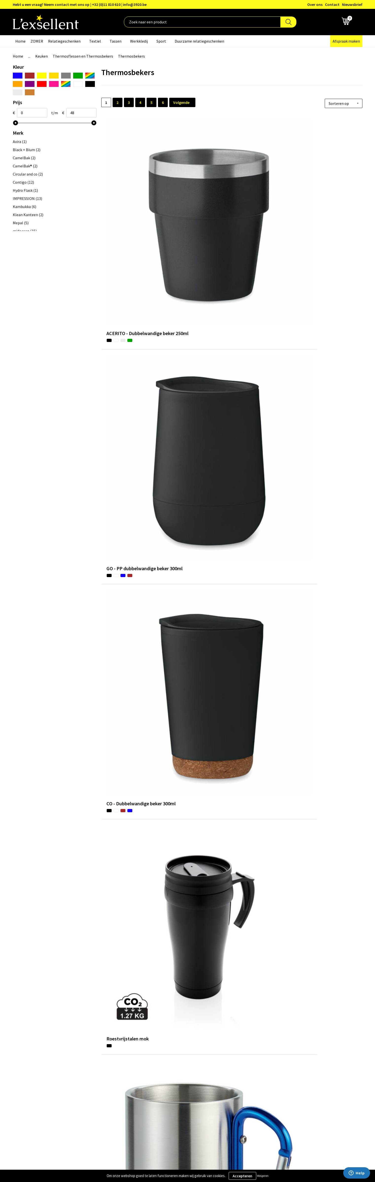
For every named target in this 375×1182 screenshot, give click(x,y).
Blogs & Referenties (166, 1061)
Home (20, 41)
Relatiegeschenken (64, 41)
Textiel (95, 41)
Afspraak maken (346, 41)
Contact (332, 4)
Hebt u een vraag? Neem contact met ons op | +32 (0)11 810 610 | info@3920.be (80, 4)
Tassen (115, 41)
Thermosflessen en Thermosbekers (83, 56)
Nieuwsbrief (352, 4)
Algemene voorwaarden (298, 1053)
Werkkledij (139, 41)
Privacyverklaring (293, 1061)
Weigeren (263, 1176)
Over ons (315, 4)
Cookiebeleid (289, 1068)
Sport (161, 41)
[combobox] (202, 22)
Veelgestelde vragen (166, 1076)
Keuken (41, 56)
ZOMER (37, 41)
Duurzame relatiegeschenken (199, 41)
